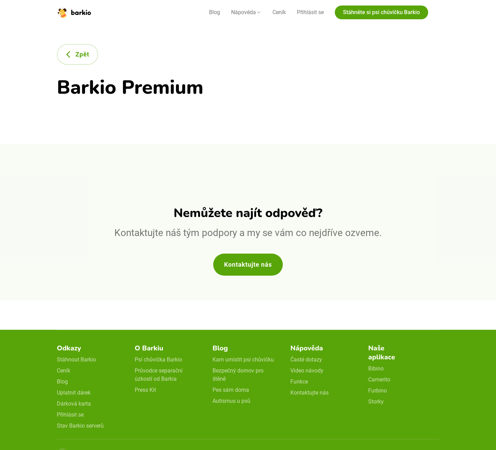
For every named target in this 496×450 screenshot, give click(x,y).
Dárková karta (74, 403)
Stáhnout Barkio (76, 359)
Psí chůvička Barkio (158, 359)
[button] (246, 12)
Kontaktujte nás (248, 264)
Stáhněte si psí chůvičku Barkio (381, 12)
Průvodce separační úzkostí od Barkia (159, 374)
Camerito (379, 379)
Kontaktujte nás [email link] (309, 392)
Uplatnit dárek (74, 392)
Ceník (279, 12)
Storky (376, 401)
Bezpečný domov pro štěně (238, 374)
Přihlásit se (310, 12)
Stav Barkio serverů (80, 425)
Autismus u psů (231, 401)
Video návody (306, 370)
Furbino (377, 390)
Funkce (299, 381)
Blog (214, 12)
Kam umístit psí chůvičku (243, 359)
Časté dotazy (306, 359)
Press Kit (145, 390)
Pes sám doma (231, 390)
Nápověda (243, 12)
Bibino (376, 368)
